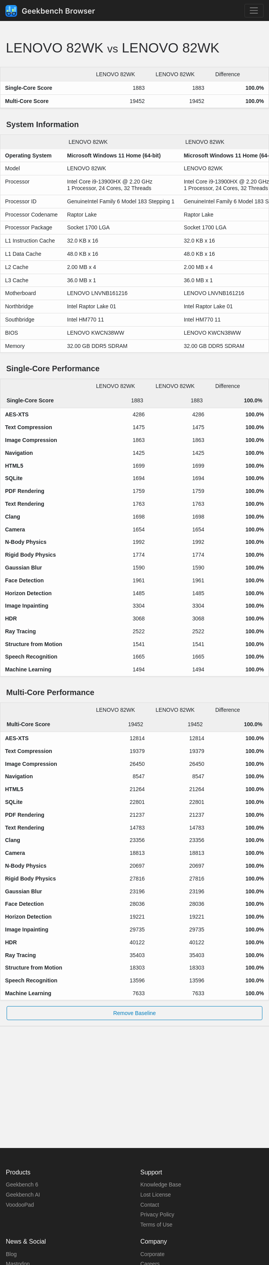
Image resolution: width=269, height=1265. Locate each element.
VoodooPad (20, 1205)
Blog (11, 1254)
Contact (149, 1205)
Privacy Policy (157, 1214)
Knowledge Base (160, 1184)
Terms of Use (156, 1224)
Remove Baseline (134, 1013)
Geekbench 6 (22, 1184)
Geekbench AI (23, 1195)
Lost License (155, 1195)
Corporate (152, 1254)
